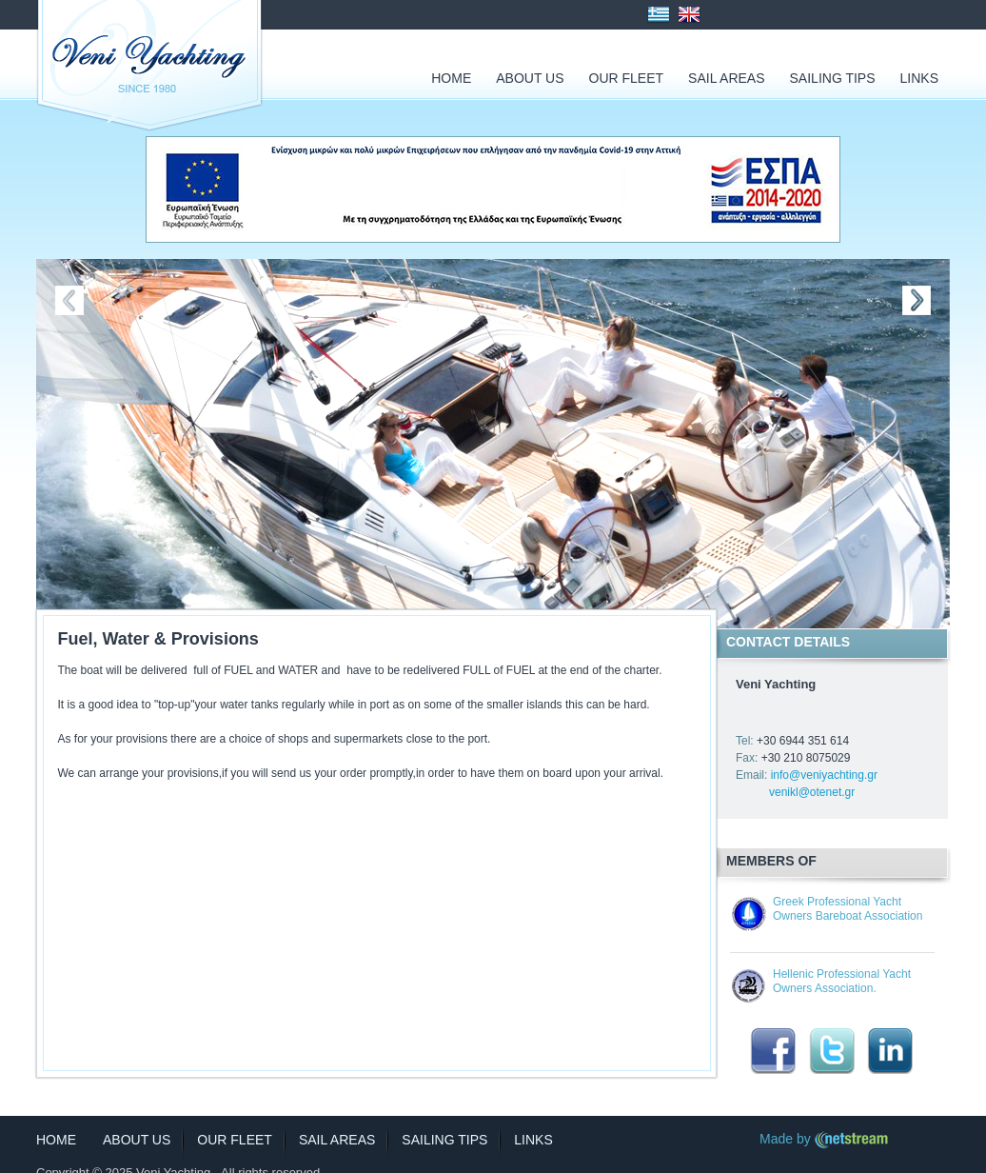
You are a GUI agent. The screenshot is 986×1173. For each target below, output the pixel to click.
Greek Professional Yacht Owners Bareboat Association (847, 909)
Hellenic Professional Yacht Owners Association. (842, 981)
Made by (824, 1138)
